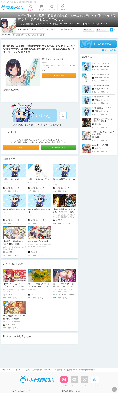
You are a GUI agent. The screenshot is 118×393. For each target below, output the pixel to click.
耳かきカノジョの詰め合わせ (34, 35)
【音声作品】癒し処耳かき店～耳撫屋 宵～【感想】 (64, 212)
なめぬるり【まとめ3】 (38, 241)
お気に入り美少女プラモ (39, 179)
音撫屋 (18, 35)
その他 (105, 24)
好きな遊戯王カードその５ (101, 97)
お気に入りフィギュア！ (14, 179)
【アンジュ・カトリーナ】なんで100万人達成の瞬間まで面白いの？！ (14, 286)
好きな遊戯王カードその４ (101, 85)
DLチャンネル (12, 7)
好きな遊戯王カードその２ (101, 108)
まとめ (18, 370)
